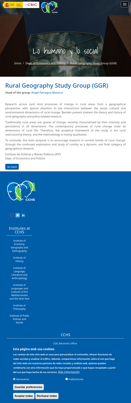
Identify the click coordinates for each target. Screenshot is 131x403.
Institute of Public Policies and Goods (19, 319)
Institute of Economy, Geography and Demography (19, 245)
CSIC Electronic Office (65, 343)
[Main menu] (124, 4)
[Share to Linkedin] (23, 216)
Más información (69, 372)
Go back (12, 166)
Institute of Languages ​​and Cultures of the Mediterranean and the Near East (19, 291)
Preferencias (75, 379)
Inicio (17, 63)
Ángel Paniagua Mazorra (47, 92)
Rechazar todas (47, 395)
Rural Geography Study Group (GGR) (93, 63)
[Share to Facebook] (12, 216)
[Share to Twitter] (18, 216)
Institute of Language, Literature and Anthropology (19, 273)
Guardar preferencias (28, 387)
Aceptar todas (24, 395)
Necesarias (22, 379)
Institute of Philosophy (19, 307)
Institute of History (19, 259)
